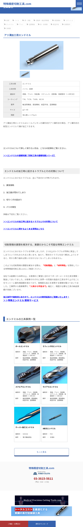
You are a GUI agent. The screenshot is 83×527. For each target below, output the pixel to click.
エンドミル (10, 24)
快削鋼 (8, 28)
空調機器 (32, 24)
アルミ (21, 24)
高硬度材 (67, 24)
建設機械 (57, 20)
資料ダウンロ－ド (42, 524)
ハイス (17, 20)
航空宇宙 (56, 24)
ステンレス (69, 20)
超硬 (7, 20)
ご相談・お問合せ (14, 524)
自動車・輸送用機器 (42, 20)
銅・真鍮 (27, 20)
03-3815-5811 (43, 478)
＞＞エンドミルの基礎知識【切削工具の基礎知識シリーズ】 (29, 155)
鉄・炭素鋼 (44, 24)
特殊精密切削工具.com (17, 4)
